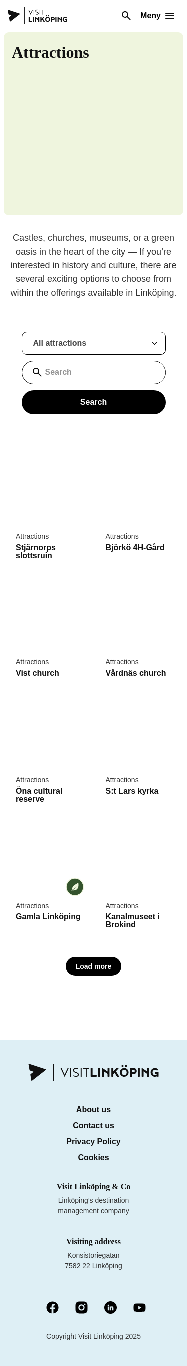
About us (93, 1109)
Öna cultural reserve (39, 795)
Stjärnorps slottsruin (36, 551)
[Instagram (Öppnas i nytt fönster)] (81, 1308)
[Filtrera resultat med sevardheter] (94, 343)
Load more (94, 966)
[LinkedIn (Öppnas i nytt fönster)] (110, 1308)
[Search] (126, 15)
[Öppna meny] (157, 16)
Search (93, 402)
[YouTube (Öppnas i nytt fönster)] (139, 1308)
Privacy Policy (93, 1141)
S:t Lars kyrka (132, 791)
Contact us (93, 1125)
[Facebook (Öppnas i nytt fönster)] (52, 1308)
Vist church (37, 673)
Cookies (93, 1157)
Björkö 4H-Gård (135, 547)
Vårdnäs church (136, 673)
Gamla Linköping (48, 916)
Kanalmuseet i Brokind (133, 920)
